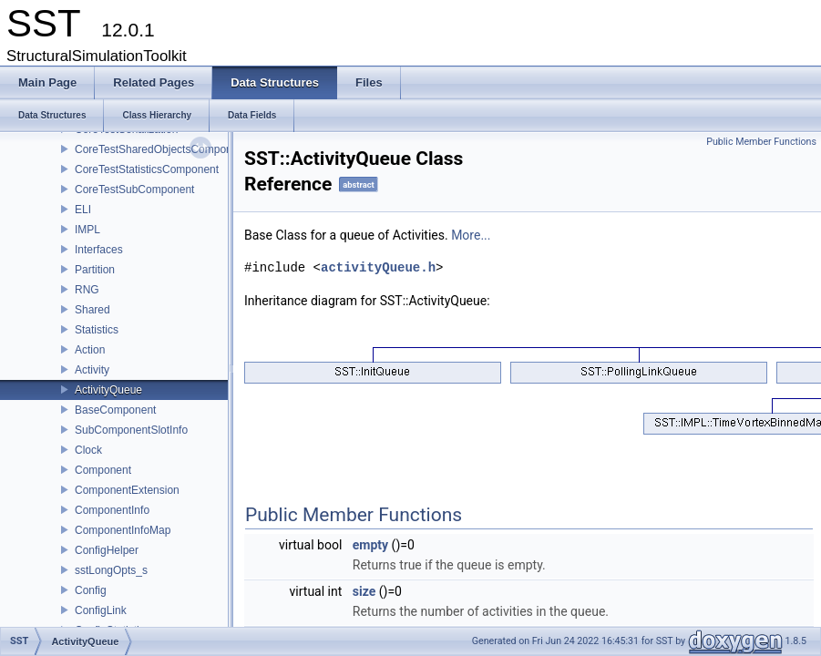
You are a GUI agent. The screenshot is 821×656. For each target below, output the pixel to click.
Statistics (96, 329)
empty (370, 545)
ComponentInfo (112, 510)
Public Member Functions (761, 142)
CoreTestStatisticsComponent (147, 169)
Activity (92, 370)
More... (470, 235)
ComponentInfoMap (122, 530)
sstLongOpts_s (111, 570)
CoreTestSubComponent (134, 189)
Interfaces (99, 249)
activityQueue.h (378, 267)
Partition (95, 269)
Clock (88, 450)
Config (91, 590)
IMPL (87, 229)
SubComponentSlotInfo (131, 430)
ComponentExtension (127, 490)
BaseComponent (115, 410)
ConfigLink (101, 610)
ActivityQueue (108, 390)
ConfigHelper (107, 550)
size (364, 591)
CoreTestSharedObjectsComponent (161, 149)
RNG (87, 289)
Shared (92, 309)
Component (103, 470)
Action (90, 349)
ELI (83, 209)
